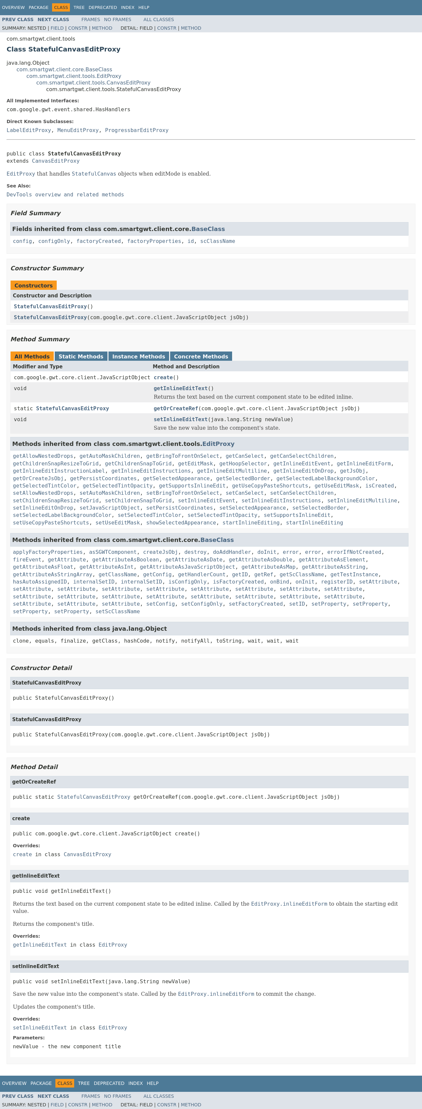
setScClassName (117, 611)
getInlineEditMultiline (232, 471)
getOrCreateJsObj (38, 478)
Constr (77, 28)
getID (240, 574)
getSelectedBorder (243, 478)
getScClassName (302, 574)
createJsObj (160, 552)
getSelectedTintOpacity (118, 486)
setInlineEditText (181, 419)
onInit (305, 582)
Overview (13, 7)
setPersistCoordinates (179, 508)
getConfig (157, 574)
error (291, 552)
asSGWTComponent (113, 552)
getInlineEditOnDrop (303, 471)
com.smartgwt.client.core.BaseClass (64, 69)
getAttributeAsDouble (260, 559)
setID (297, 604)
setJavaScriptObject (109, 508)
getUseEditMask (337, 486)
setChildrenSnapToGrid (138, 500)
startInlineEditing (251, 523)
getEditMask (195, 463)
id (191, 241)
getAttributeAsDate (193, 559)
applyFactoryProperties (48, 552)
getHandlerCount (202, 574)
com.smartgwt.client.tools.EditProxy (73, 76)
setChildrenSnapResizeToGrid (56, 500)
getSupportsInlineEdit (192, 486)
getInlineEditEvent (301, 463)
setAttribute (378, 582)
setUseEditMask (117, 523)
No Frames (118, 19)
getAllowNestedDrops (43, 456)
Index (128, 7)
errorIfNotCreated (354, 552)
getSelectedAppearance (176, 478)
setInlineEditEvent (206, 500)
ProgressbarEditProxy (137, 130)
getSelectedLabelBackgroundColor (326, 478)
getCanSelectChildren (302, 456)
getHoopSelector (243, 463)
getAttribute (67, 559)
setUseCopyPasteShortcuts (51, 523)
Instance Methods (138, 356)
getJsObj (352, 471)
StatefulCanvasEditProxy (50, 306)
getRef (263, 574)
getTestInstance (354, 574)
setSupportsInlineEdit (297, 515)
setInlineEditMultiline (362, 500)
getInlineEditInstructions (151, 471)
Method (102, 28)
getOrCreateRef (176, 408)
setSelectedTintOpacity (222, 515)
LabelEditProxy (29, 130)
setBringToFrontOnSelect (183, 493)
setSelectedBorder (319, 508)
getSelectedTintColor (44, 486)
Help (143, 7)
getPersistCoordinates (103, 478)
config (22, 241)
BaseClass (208, 228)
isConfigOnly (187, 582)
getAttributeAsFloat (43, 567)
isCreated (379, 486)
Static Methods (81, 356)
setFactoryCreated (256, 604)
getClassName (118, 574)
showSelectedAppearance (181, 523)
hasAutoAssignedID (40, 582)
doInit (267, 552)
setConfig (160, 604)
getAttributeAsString (334, 567)
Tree (79, 7)
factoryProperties (154, 241)
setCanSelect (245, 493)
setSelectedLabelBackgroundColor (62, 515)
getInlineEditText (181, 388)
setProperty (329, 604)
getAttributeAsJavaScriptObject (187, 567)
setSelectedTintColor (149, 515)
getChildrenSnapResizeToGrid (56, 463)
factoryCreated (98, 241)
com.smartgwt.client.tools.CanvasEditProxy (93, 83)
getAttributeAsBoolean (125, 559)
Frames (90, 19)
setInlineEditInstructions (281, 500)
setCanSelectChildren (302, 493)
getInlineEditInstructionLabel (59, 471)
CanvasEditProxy (56, 161)
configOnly (54, 241)
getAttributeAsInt (106, 567)
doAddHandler (232, 552)
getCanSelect (245, 456)
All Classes (158, 19)
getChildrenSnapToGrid (138, 463)
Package (38, 7)
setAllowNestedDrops (43, 493)
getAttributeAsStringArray (52, 574)
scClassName (217, 241)
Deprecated (103, 7)
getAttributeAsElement (332, 559)
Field (57, 28)
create (163, 377)
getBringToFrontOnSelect (183, 456)
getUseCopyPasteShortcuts (270, 486)
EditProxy (218, 443)
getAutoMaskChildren (109, 456)
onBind (279, 582)
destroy (195, 552)
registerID (336, 582)
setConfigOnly (202, 604)
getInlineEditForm (364, 463)
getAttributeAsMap (269, 567)
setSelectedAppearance (252, 508)
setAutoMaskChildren (109, 493)
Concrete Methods (201, 356)
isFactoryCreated (238, 582)
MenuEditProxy (78, 130)
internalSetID (93, 582)
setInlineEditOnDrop (43, 508)
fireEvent (27, 559)
